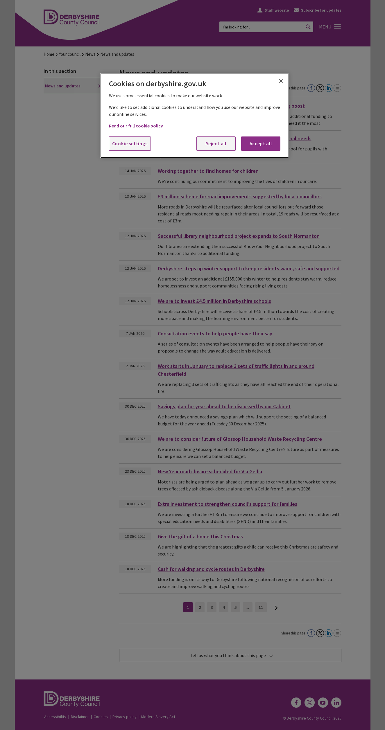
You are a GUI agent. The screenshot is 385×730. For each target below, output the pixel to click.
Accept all (261, 143)
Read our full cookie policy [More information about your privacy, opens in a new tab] (136, 126)
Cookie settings (130, 143)
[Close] (281, 81)
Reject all (215, 143)
